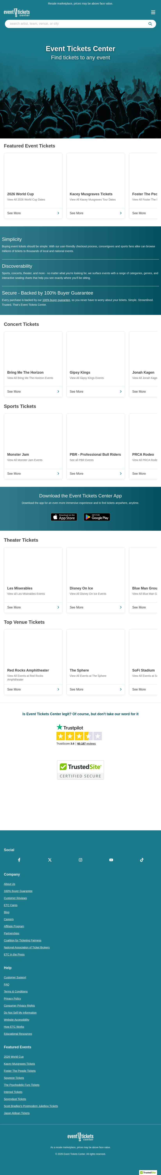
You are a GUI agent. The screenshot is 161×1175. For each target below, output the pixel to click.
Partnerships (11, 933)
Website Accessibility (16, 1019)
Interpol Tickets (13, 1092)
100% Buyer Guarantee (18, 891)
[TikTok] (141, 860)
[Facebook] (19, 860)
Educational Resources (18, 1033)
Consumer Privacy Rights (19, 1005)
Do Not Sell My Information (20, 1012)
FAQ (6, 984)
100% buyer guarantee (56, 300)
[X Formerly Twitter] (50, 860)
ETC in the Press (14, 954)
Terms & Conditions (16, 991)
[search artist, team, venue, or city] (80, 24)
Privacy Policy (12, 998)
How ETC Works (14, 1026)
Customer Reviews (15, 898)
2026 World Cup (14, 1056)
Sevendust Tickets (15, 1099)
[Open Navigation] (153, 12)
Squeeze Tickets (14, 1077)
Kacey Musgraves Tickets (19, 1063)
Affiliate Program (14, 926)
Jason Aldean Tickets (17, 1113)
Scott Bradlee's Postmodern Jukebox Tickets (31, 1106)
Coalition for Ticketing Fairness (22, 940)
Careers (9, 919)
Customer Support (15, 977)
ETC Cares (10, 905)
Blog (6, 912)
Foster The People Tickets (20, 1070)
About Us (9, 884)
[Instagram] (80, 860)
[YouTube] (111, 860)
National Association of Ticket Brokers (27, 947)
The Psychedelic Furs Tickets (21, 1084)
